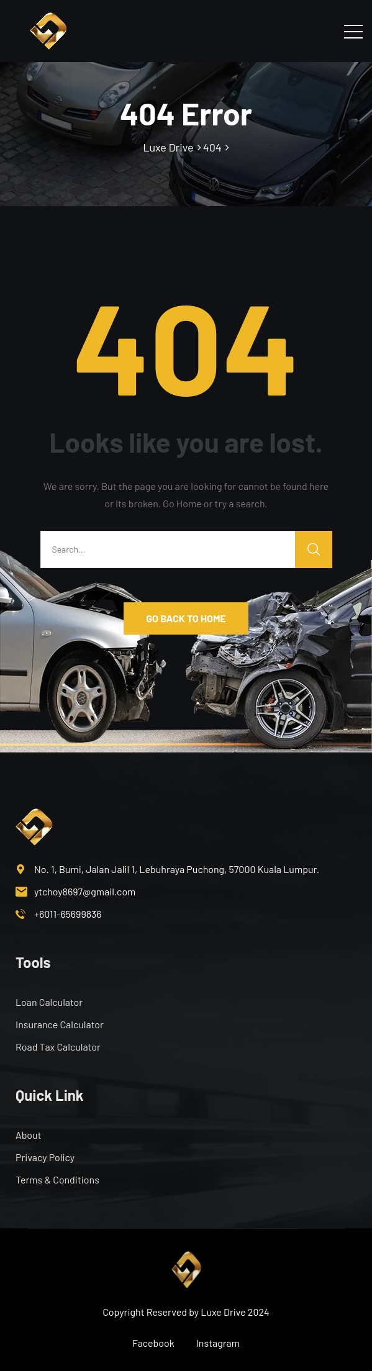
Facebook (153, 1343)
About (28, 1135)
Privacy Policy (45, 1157)
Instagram (218, 1343)
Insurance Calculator (60, 1024)
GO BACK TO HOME (185, 618)
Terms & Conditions (57, 1179)
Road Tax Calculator (58, 1046)
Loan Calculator (49, 1002)
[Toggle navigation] (353, 31)
